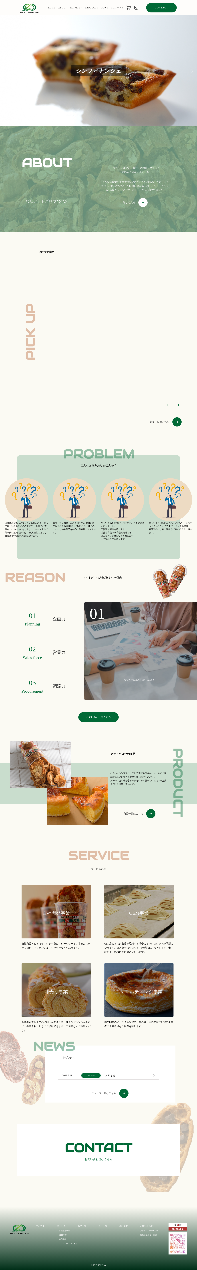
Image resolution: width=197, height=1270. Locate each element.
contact (161, 7)
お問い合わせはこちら (98, 717)
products (91, 8)
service (76, 8)
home (51, 8)
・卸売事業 (61, 1239)
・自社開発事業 (63, 1231)
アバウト (40, 1226)
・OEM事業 (62, 1235)
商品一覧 (82, 1226)
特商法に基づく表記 (148, 1235)
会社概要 (123, 1226)
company (117, 8)
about (62, 8)
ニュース (102, 1226)
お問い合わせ (146, 1226)
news (104, 8)
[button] (4, 70)
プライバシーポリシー (149, 1231)
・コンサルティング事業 (67, 1243)
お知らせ (110, 1075)
